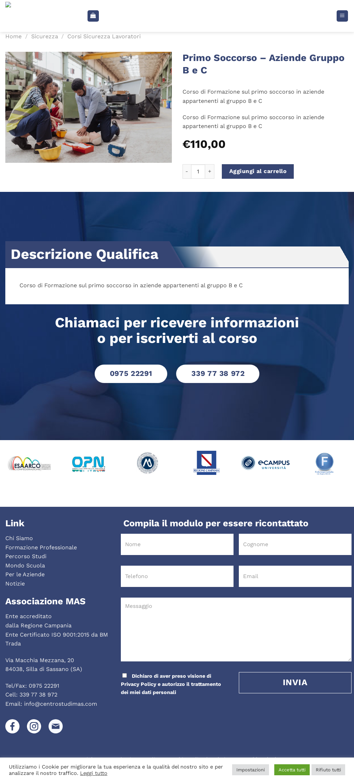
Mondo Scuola (25, 565)
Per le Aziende (25, 574)
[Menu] (342, 16)
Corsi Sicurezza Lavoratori (104, 36)
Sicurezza (44, 36)
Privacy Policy (138, 684)
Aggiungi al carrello (258, 171)
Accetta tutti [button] (292, 769)
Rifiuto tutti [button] (328, 769)
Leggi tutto (93, 773)
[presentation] (168, 711)
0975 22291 (44, 685)
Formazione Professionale (41, 547)
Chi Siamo (19, 538)
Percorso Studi (25, 556)
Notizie (15, 583)
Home (13, 36)
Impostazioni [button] (250, 769)
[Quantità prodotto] (198, 171)
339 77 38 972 (38, 694)
